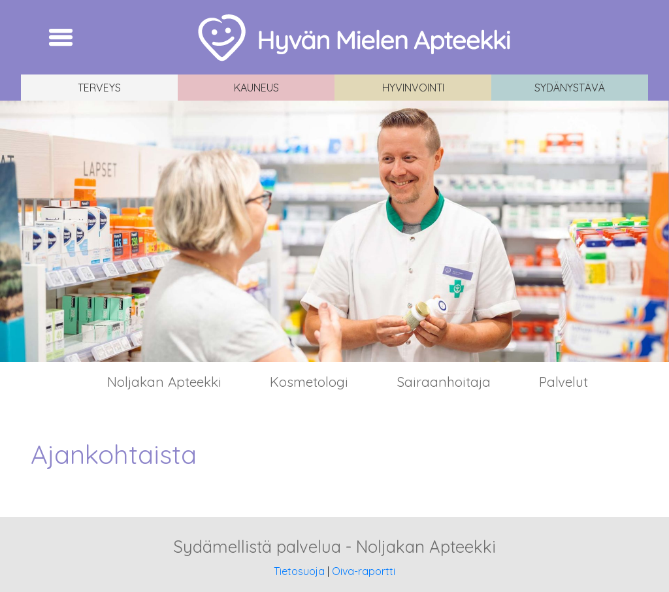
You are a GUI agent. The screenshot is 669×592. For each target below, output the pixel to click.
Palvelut (563, 381)
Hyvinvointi (413, 87)
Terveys (99, 87)
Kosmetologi (309, 381)
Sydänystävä (569, 87)
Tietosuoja (299, 571)
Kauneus (256, 87)
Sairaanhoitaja (444, 381)
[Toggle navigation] (60, 37)
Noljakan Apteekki (164, 381)
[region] (334, 231)
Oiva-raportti (363, 571)
